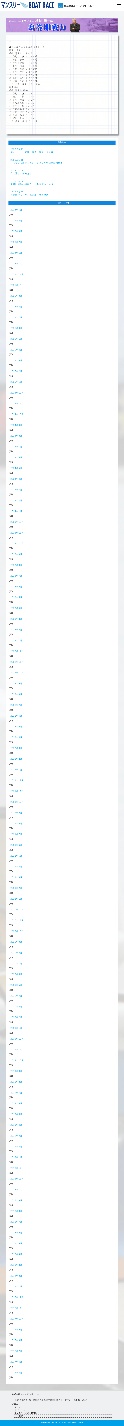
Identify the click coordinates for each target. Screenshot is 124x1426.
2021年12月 (17, 780)
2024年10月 (17, 414)
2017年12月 (17, 1297)
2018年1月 (16, 1286)
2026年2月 (16, 242)
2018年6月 (16, 1232)
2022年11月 (17, 662)
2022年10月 (17, 673)
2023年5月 (16, 597)
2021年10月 (17, 802)
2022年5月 (16, 726)
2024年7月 (16, 447)
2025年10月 (17, 285)
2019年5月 (16, 1114)
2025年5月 (16, 339)
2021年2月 (16, 888)
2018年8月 (16, 1211)
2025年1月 (16, 382)
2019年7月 (16, 1093)
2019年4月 (16, 1125)
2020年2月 (16, 1017)
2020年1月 (16, 1028)
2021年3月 (16, 877)
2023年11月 (17, 533)
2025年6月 (16, 328)
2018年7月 (16, 1222)
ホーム (17, 1407)
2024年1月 (16, 511)
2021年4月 (16, 866)
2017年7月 (16, 1351)
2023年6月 (16, 587)
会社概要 (18, 1416)
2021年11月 (17, 791)
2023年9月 (16, 554)
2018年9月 (16, 1200)
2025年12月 (17, 263)
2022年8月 (16, 694)
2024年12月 (17, 393)
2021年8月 (16, 823)
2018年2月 (16, 1276)
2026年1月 (16, 253)
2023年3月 (16, 619)
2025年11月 (17, 274)
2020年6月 (16, 974)
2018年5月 (16, 1243)
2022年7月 (16, 705)
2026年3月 (16, 231)
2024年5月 (16, 468)
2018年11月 (17, 1179)
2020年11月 (17, 920)
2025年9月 (16, 296)
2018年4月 (16, 1254)
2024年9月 (16, 425)
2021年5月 (16, 856)
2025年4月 (16, 350)
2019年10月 (17, 1060)
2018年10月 (17, 1189)
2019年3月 (16, 1136)
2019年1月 (16, 1157)
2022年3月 (16, 748)
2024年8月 (16, 436)
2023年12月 (17, 522)
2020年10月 (17, 931)
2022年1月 (16, 770)
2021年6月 (16, 845)
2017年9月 (16, 1329)
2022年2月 (16, 759)
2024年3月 (16, 490)
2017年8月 (16, 1340)
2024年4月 (16, 479)
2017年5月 (16, 1372)
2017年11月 (17, 1308)
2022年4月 (16, 737)
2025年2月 (16, 371)
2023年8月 (16, 565)
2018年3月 (16, 1265)
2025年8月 (16, 306)
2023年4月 (16, 608)
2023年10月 (17, 543)
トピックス (19, 1410)
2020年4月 (16, 996)
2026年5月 (16, 210)
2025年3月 (16, 360)
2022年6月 (16, 716)
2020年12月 (17, 910)
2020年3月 (16, 1006)
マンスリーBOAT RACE (25, 1413)
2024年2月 (16, 500)
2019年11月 (17, 1049)
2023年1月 (16, 640)
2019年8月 (16, 1082)
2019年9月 (16, 1071)
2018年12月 (17, 1168)
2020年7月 (16, 963)
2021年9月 (16, 813)
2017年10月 (17, 1319)
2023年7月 (16, 576)
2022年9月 (16, 683)
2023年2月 (16, 630)
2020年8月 (16, 953)
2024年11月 (17, 403)
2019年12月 (17, 1039)
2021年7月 (16, 834)
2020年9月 (16, 942)
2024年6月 (16, 457)
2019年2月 (16, 1146)
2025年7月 (16, 317)
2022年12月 (17, 651)
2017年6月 (16, 1362)
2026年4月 (16, 220)
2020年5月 (16, 985)
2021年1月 (16, 899)
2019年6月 (16, 1103)
